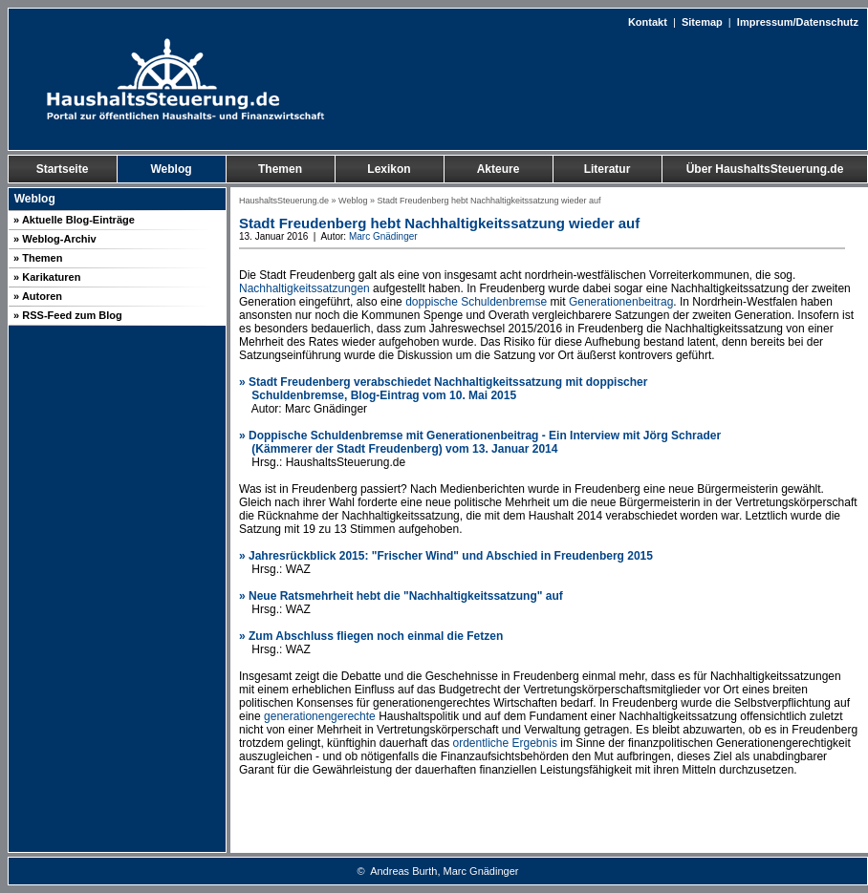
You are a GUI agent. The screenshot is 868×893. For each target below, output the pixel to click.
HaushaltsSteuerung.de (284, 200)
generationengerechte (320, 716)
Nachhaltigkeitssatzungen (304, 288)
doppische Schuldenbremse (476, 301)
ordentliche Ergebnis (504, 743)
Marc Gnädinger (383, 236)
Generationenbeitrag (621, 301)
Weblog (352, 200)
